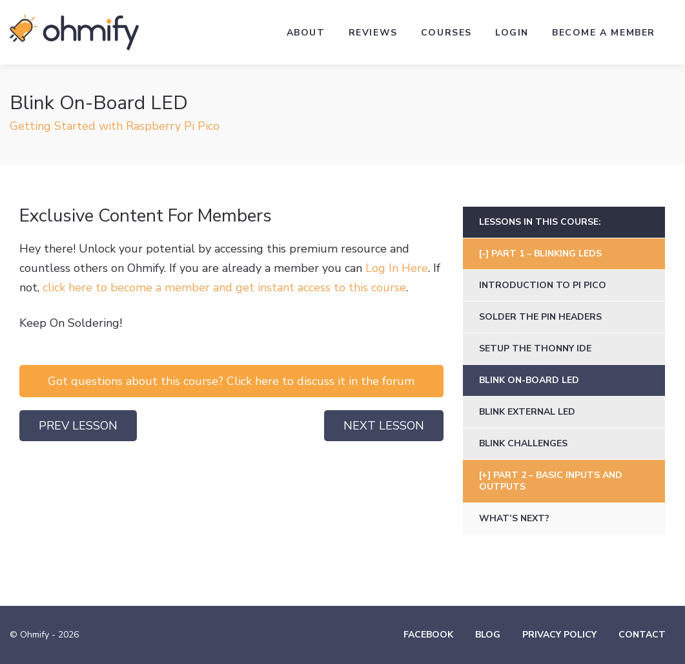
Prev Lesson (78, 425)
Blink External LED (527, 412)
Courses (446, 32)
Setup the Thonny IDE (535, 348)
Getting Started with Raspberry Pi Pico (115, 126)
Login (512, 32)
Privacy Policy (559, 634)
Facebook (428, 634)
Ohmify (74, 32)
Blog (487, 634)
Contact (642, 634)
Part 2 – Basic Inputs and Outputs (550, 481)
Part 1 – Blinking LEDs (546, 253)
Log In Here (396, 268)
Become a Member (603, 32)
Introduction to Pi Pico (542, 285)
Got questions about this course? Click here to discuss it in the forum (231, 381)
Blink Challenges (523, 443)
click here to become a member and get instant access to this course (224, 287)
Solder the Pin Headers (540, 317)
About (306, 32)
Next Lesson (383, 425)
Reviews (373, 32)
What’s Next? (514, 518)
